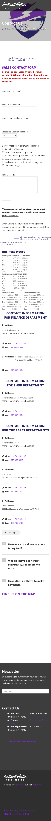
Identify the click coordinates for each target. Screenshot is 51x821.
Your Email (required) (19, 106)
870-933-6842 (17, 460)
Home (6, 810)
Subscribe (8, 698)
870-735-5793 (17, 523)
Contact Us (24, 814)
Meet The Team (11, 814)
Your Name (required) (19, 93)
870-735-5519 (19, 519)
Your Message (20, 183)
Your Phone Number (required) (19, 120)
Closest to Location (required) (15, 133)
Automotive (37, 785)
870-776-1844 (17, 491)
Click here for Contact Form (21, 741)
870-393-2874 (17, 347)
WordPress (19, 785)
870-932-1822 (19, 411)
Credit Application (26, 810)
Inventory (14, 810)
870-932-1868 (19, 343)
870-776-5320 (19, 487)
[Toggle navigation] (45, 5)
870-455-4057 (19, 456)
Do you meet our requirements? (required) (23, 155)
